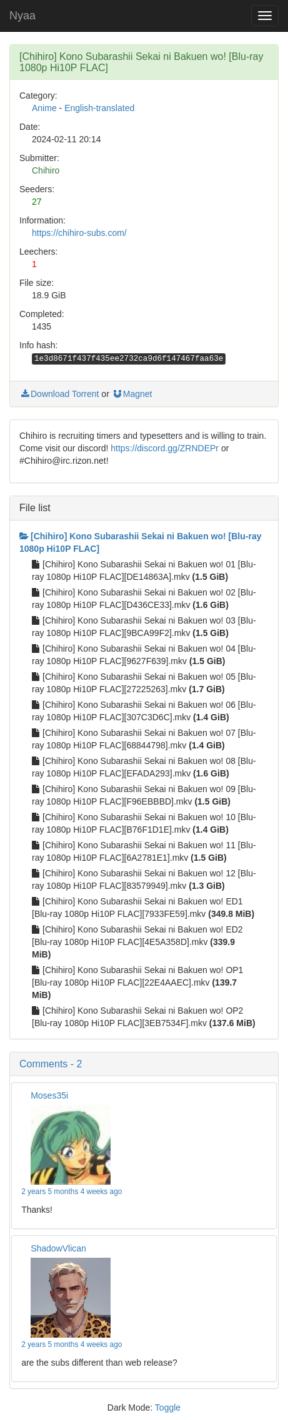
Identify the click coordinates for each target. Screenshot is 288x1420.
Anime (44, 108)
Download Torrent (59, 394)
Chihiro (45, 170)
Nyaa (22, 15)
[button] (144, 1064)
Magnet (132, 394)
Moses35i (49, 1095)
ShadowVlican (58, 1248)
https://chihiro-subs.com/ (79, 233)
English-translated (99, 108)
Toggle (168, 1408)
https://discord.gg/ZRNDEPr (165, 448)
